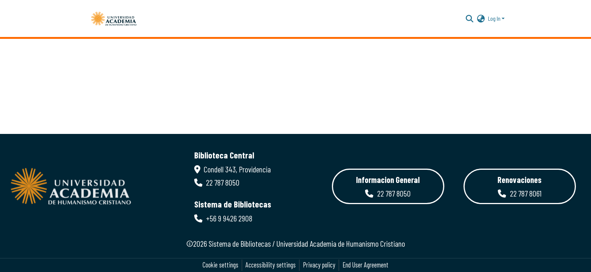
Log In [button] (495, 18)
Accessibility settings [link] (271, 265)
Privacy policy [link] (319, 265)
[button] (113, 18)
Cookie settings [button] (220, 265)
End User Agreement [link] (365, 265)
